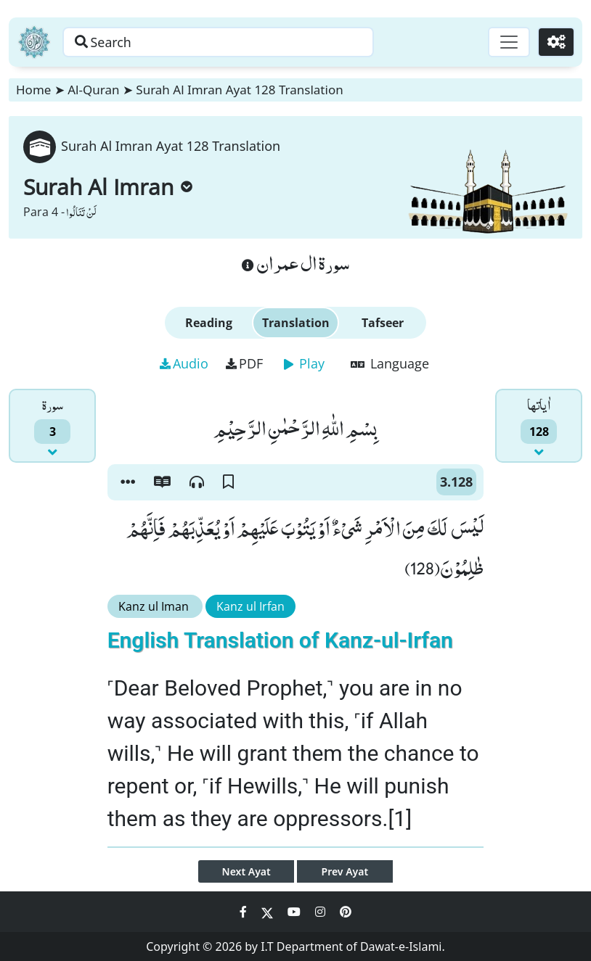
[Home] (34, 42)
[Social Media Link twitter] (268, 912)
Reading (208, 323)
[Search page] (227, 42)
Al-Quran (93, 89)
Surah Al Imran (107, 187)
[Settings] (556, 42)
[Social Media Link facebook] (245, 912)
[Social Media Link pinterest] (345, 912)
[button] (127, 482)
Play (304, 363)
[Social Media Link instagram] (321, 912)
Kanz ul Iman (155, 606)
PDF (244, 363)
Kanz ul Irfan (250, 606)
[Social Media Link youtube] (295, 912)
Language (390, 363)
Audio (184, 363)
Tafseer (383, 323)
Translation (296, 323)
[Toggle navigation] (508, 42)
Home (33, 89)
